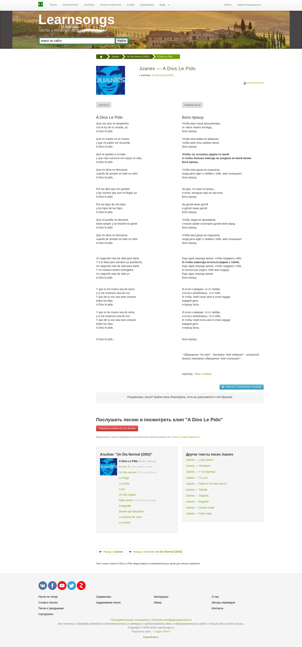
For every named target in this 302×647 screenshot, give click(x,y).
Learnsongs (76, 19)
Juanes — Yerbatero (198, 465)
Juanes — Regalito (197, 501)
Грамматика (147, 4)
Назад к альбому (155, 551)
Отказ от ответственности (185, 437)
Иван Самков (203, 373)
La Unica (124, 483)
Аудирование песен (108, 602)
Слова (130, 4)
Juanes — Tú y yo (197, 477)
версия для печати (253, 83)
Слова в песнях (48, 602)
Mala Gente (126, 500)
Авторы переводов (223, 602)
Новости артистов (110, 4)
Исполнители (70, 4)
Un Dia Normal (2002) (162, 75)
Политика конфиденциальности (171, 619)
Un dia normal (127, 472)
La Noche (124, 522)
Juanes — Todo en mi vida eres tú (206, 483)
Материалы (161, 596)
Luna (122, 489)
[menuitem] (53, 5)
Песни (53, 4)
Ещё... (164, 4)
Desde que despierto (131, 511)
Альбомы (89, 4)
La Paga (124, 477)
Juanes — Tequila (196, 489)
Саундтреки (45, 614)
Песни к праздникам (51, 608)
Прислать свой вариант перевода (242, 387)
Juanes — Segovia (197, 495)
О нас (215, 596)
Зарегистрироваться (249, 4)
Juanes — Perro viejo (199, 513)
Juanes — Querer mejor (200, 507)
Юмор (157, 602)
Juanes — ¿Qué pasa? (200, 459)
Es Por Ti (124, 466)
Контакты (217, 608)
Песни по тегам (48, 596)
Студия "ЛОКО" (162, 631)
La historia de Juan (130, 517)
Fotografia (125, 505)
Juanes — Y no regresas (201, 471)
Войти (227, 4)
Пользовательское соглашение (130, 619)
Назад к (111, 551)
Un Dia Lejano (127, 494)
